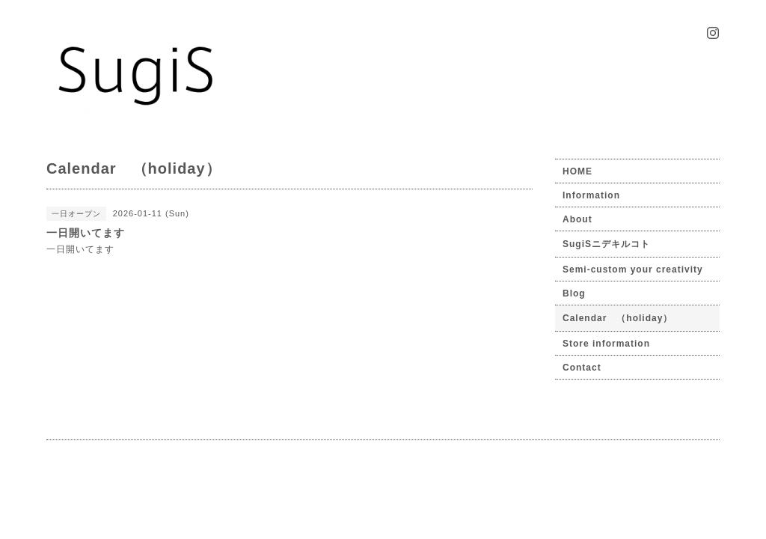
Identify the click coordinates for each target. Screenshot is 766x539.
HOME (577, 171)
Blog (574, 293)
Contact (582, 367)
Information (591, 195)
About (577, 219)
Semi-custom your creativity (633, 269)
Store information (606, 343)
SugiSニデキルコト (606, 244)
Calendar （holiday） (617, 318)
